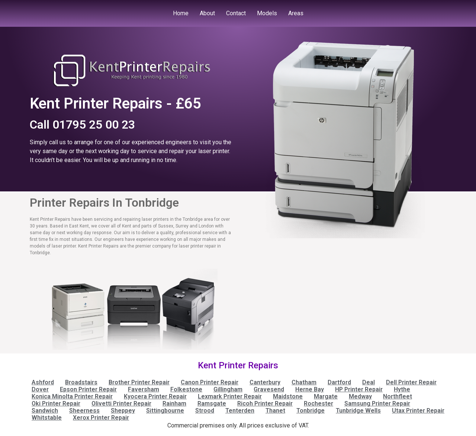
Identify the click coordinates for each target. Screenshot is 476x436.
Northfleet (397, 396)
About (207, 13)
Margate (326, 396)
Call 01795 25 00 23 (82, 124)
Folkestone (186, 389)
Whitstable (47, 417)
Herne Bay (309, 389)
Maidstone (288, 396)
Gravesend (269, 389)
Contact (236, 13)
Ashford (43, 382)
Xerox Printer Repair (101, 417)
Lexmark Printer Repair (230, 396)
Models (267, 13)
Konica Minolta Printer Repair (72, 396)
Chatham (304, 382)
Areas (295, 13)
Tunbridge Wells (358, 410)
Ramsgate (211, 403)
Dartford (339, 382)
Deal (368, 382)
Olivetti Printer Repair (121, 403)
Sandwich (45, 410)
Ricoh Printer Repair (265, 403)
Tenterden (239, 410)
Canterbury (265, 382)
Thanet (275, 410)
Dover (40, 389)
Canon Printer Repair (209, 382)
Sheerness (84, 410)
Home (181, 13)
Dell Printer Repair (411, 382)
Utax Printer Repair (418, 410)
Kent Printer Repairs (238, 365)
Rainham (174, 403)
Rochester (318, 403)
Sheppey (123, 410)
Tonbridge (310, 410)
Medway (360, 396)
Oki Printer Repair (56, 403)
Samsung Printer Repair (377, 403)
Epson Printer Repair (88, 389)
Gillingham (227, 389)
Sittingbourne (165, 410)
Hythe (402, 389)
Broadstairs (81, 382)
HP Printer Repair (359, 389)
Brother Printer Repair (139, 382)
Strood (204, 410)
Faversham (143, 389)
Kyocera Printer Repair (155, 396)
